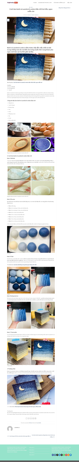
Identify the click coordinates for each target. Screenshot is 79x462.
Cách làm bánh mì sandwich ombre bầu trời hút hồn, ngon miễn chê (27, 82)
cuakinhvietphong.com (45, 2)
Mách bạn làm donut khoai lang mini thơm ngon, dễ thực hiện (28, 406)
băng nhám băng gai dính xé (64, 7)
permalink (39, 422)
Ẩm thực (31, 7)
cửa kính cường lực (60, 2)
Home (35, 2)
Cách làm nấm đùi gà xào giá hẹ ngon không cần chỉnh (25, 264)
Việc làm (69, 2)
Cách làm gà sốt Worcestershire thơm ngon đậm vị (19, 436)
